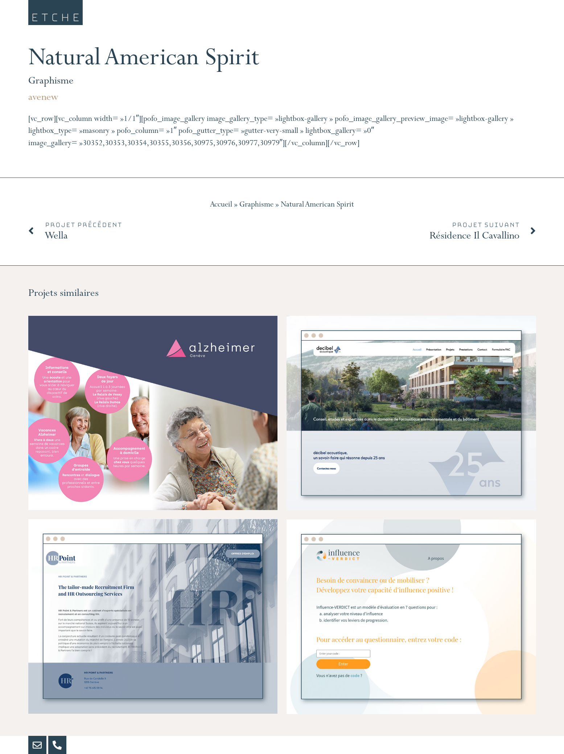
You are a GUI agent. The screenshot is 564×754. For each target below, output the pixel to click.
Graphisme (51, 82)
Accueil (221, 205)
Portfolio (434, 17)
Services (293, 17)
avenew (43, 98)
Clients (362, 17)
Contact (509, 17)
